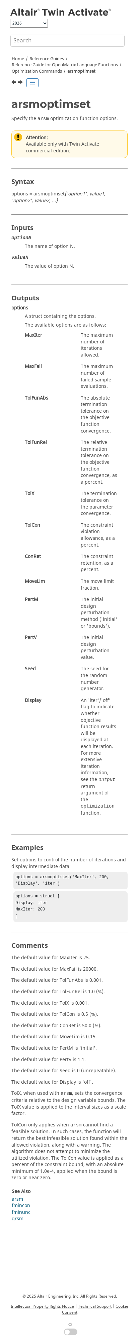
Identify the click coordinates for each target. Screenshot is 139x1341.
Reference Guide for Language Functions (65, 65)
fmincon (21, 1209)
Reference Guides (46, 59)
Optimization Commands (37, 71)
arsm (17, 1203)
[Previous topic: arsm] (14, 83)
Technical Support (95, 1306)
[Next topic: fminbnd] (21, 83)
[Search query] (67, 41)
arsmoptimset (81, 71)
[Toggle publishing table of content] (32, 82)
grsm (17, 1222)
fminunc (21, 1216)
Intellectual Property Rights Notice (42, 1306)
